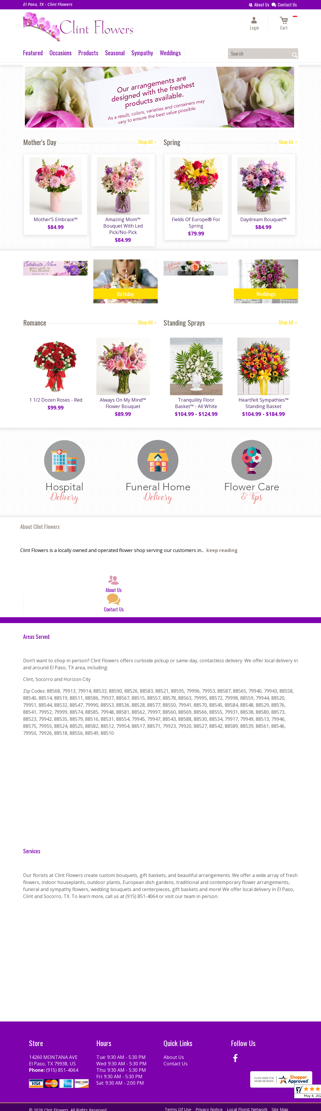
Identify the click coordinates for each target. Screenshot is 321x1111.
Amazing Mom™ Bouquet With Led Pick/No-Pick (122, 223)
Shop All (148, 141)
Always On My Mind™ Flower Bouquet (122, 398)
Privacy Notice (209, 1105)
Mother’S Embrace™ (55, 220)
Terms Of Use (178, 1105)
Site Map (280, 1105)
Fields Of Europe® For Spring (195, 223)
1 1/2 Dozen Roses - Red (55, 395)
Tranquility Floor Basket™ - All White (196, 398)
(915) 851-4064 (62, 1065)
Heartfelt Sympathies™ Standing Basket (263, 398)
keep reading (222, 546)
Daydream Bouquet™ (263, 220)
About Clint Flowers (40, 522)
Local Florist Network (247, 1105)
